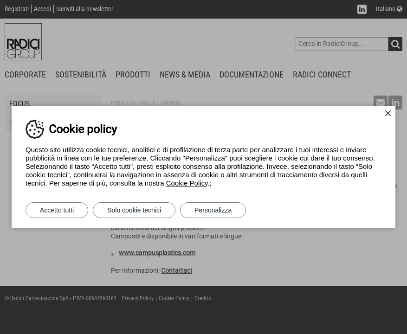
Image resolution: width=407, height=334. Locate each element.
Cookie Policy (187, 183)
